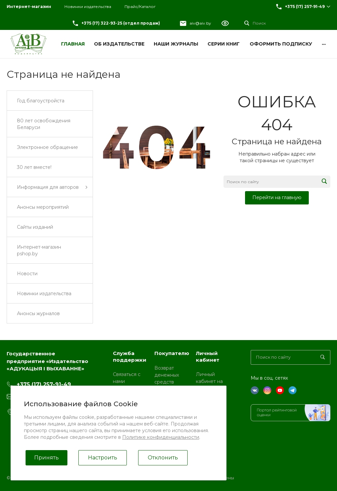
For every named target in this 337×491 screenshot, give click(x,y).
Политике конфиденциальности (160, 437)
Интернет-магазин (29, 6)
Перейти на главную (276, 197)
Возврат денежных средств (166, 375)
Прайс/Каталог (140, 6)
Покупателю (171, 353)
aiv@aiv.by (200, 23)
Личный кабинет (207, 356)
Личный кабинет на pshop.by (209, 381)
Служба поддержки (129, 356)
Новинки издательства (87, 6)
